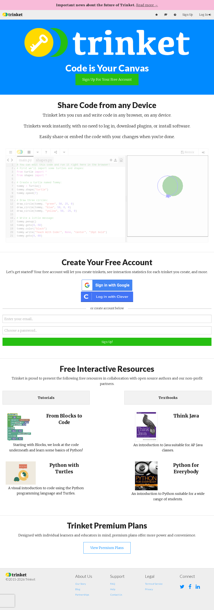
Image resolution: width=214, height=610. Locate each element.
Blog (77, 589)
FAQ (112, 583)
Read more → (147, 5)
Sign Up (187, 15)
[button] (13, 14)
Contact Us (116, 594)
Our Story (80, 583)
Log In (205, 15)
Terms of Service (154, 583)
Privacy (149, 589)
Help (112, 589)
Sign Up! (107, 342)
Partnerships (82, 594)
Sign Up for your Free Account (107, 79)
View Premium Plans (107, 548)
